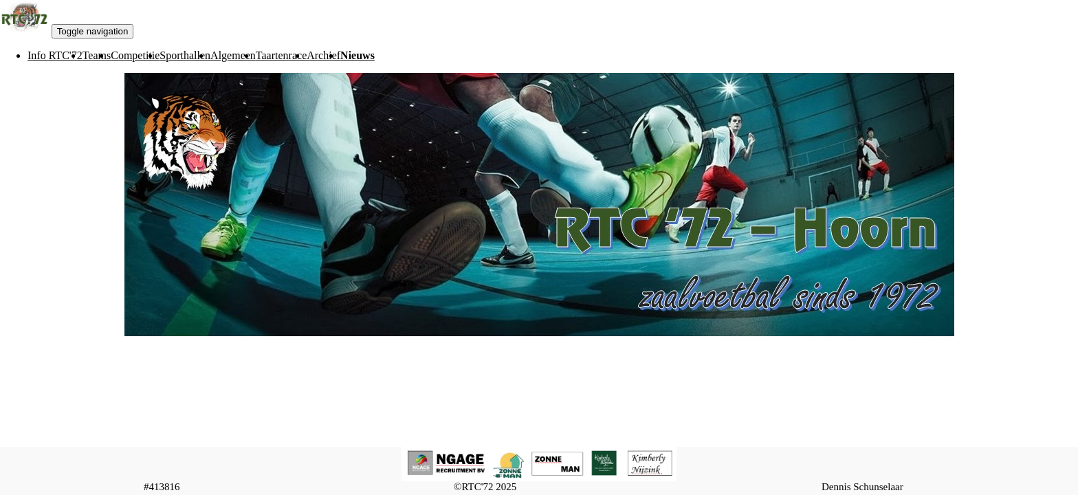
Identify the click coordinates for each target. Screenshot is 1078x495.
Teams (96, 55)
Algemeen (233, 55)
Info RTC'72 (55, 55)
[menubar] (187, 56)
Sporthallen (185, 55)
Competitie (135, 55)
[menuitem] (55, 56)
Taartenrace (281, 55)
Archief (323, 55)
